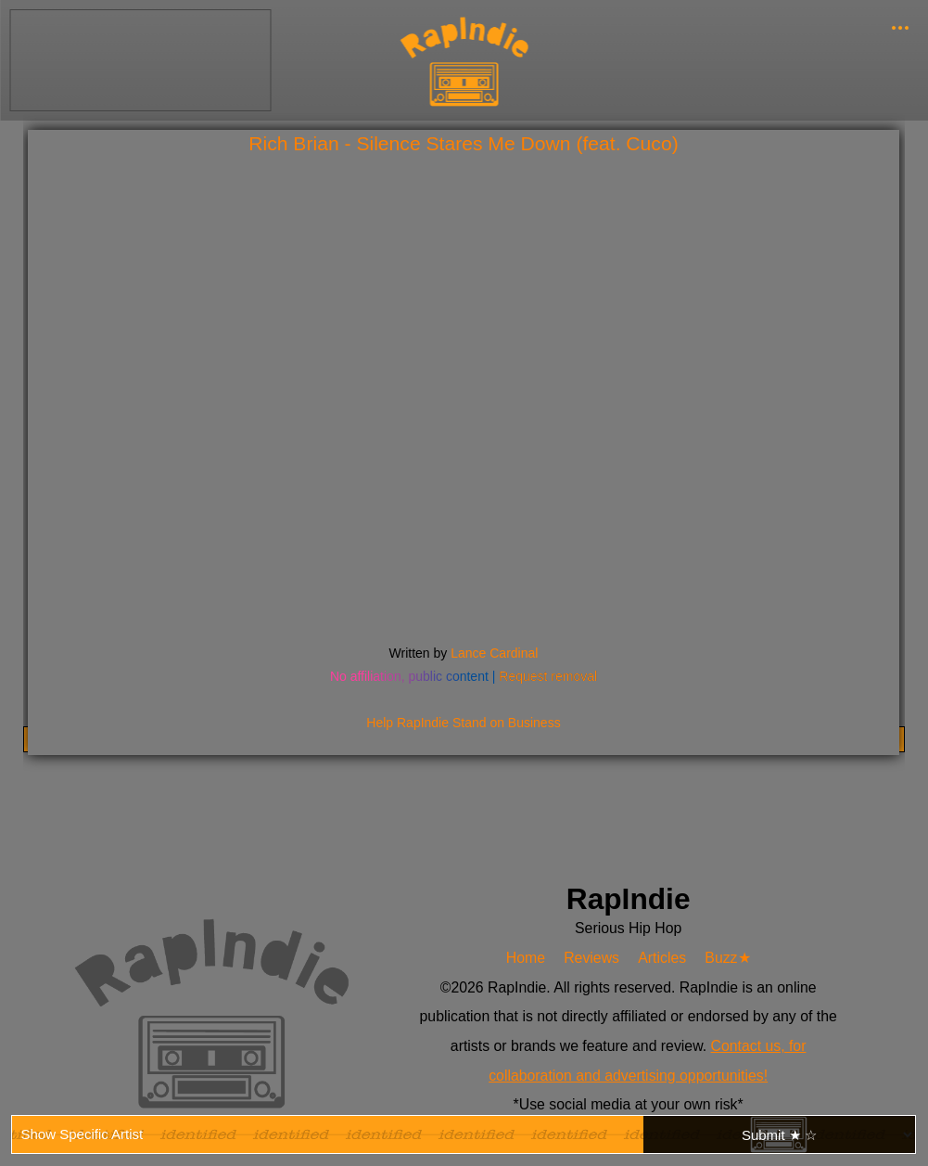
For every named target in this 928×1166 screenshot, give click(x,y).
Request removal (548, 676)
